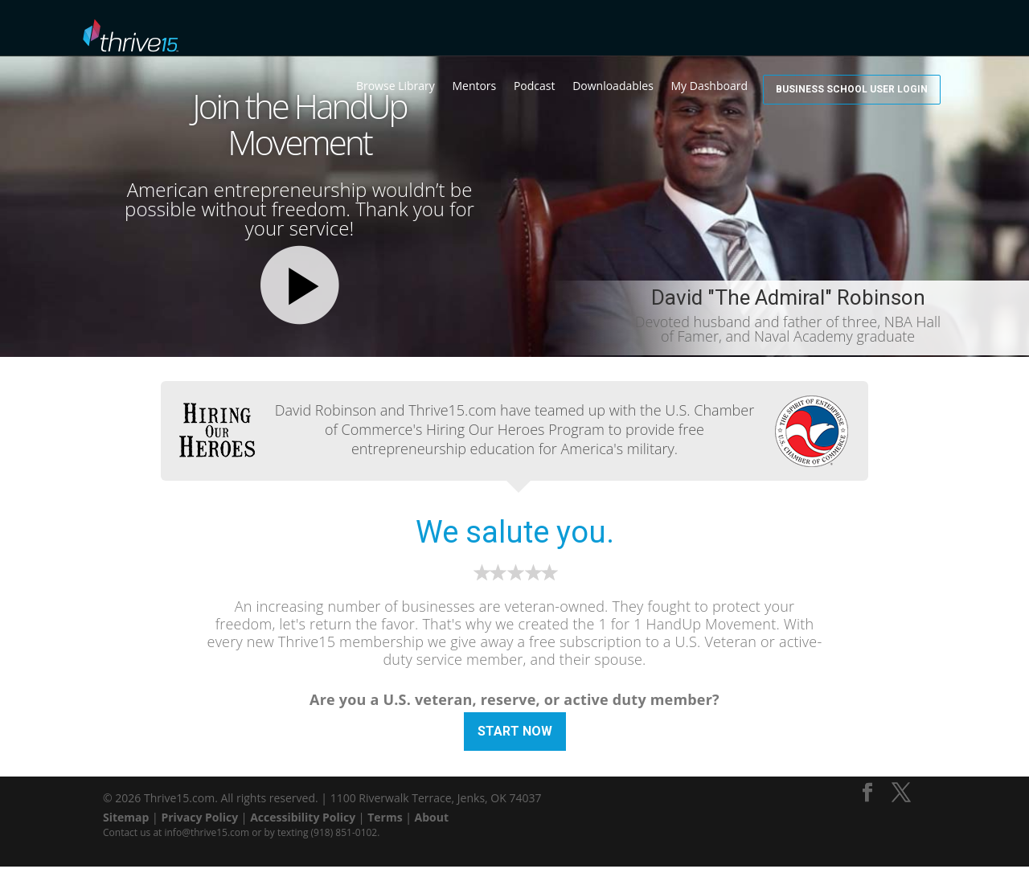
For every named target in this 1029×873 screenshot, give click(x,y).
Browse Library (448, 32)
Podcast (588, 32)
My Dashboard (762, 32)
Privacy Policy (199, 823)
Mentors (527, 32)
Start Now (515, 731)
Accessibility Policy (302, 823)
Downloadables (666, 32)
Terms (384, 823)
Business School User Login (878, 30)
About (432, 823)
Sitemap (126, 823)
